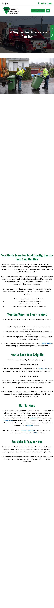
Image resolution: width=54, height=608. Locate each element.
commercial (8, 402)
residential (33, 399)
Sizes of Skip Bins (27, 412)
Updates (29, 407)
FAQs (36, 414)
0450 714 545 (47, 325)
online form (43, 350)
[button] (48, 10)
